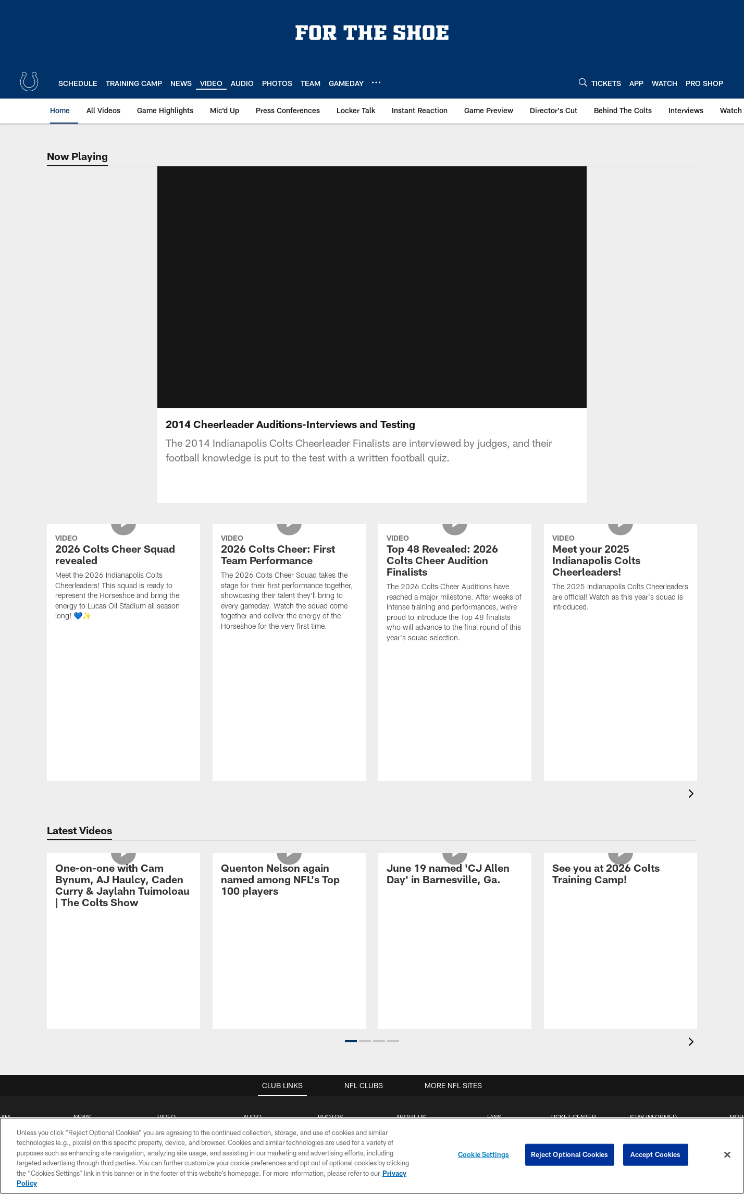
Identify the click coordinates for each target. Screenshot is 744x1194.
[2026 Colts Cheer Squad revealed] (123, 592)
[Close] (727, 1154)
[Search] (583, 82)
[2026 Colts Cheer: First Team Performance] (289, 596)
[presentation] (693, 807)
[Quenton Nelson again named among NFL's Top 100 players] (289, 893)
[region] (372, 1155)
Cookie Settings (483, 1154)
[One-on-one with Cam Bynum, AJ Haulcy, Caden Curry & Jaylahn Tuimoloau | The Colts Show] (123, 899)
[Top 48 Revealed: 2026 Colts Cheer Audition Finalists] (454, 602)
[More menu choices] (376, 82)
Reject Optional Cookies (570, 1154)
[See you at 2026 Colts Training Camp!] (620, 888)
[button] (351, 1053)
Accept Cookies (655, 1154)
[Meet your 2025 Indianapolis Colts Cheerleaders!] (620, 587)
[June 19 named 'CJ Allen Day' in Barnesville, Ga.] (454, 888)
